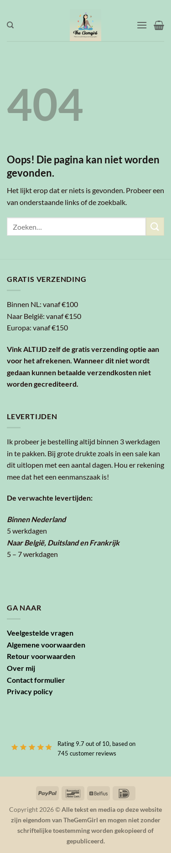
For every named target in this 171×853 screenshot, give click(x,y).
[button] (141, 25)
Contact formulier (36, 679)
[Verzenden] (155, 226)
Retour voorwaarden (41, 656)
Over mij (21, 668)
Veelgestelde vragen (40, 632)
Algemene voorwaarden (46, 644)
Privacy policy (30, 691)
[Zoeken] (10, 25)
